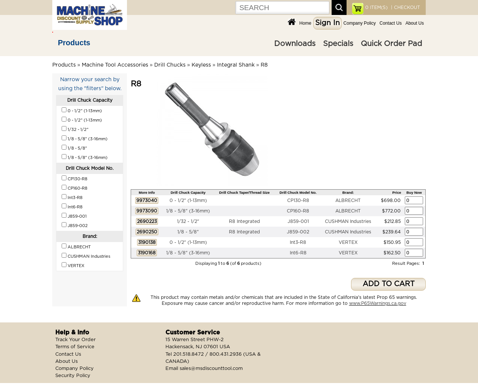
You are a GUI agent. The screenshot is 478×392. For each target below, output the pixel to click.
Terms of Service (74, 346)
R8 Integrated (244, 221)
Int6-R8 (298, 253)
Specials (338, 44)
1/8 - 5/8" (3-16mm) (188, 211)
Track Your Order (75, 339)
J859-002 (298, 232)
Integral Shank (236, 65)
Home (305, 23)
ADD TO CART (389, 284)
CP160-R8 (298, 211)
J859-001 (298, 221)
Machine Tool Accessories (115, 65)
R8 (264, 65)
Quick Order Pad (391, 44)
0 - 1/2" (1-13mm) (188, 200)
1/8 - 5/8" (188, 232)
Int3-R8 (298, 242)
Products (74, 43)
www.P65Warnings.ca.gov (377, 303)
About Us (415, 23)
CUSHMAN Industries (348, 221)
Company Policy (360, 23)
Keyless (201, 65)
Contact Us (390, 23)
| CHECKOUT (404, 7)
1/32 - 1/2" (188, 221)
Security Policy (72, 375)
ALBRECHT (348, 200)
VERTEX (348, 242)
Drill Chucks (170, 65)
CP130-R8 (298, 200)
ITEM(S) (376, 7)
